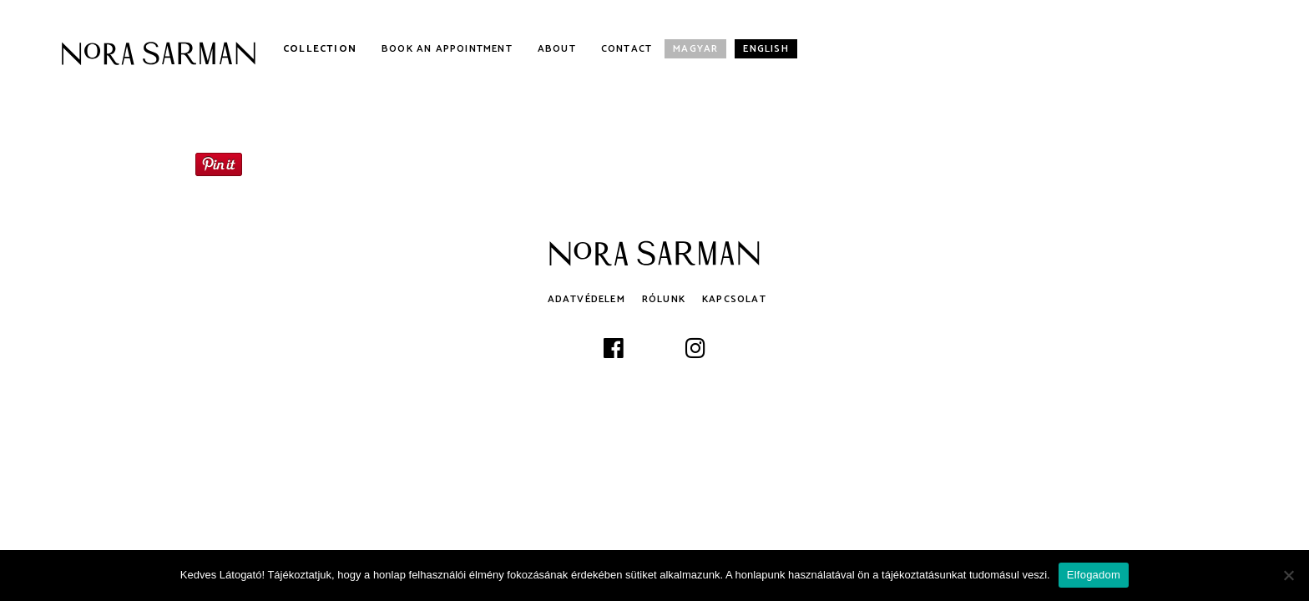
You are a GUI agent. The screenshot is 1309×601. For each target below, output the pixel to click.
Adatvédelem (586, 299)
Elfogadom (1093, 574)
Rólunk (663, 299)
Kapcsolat (734, 299)
